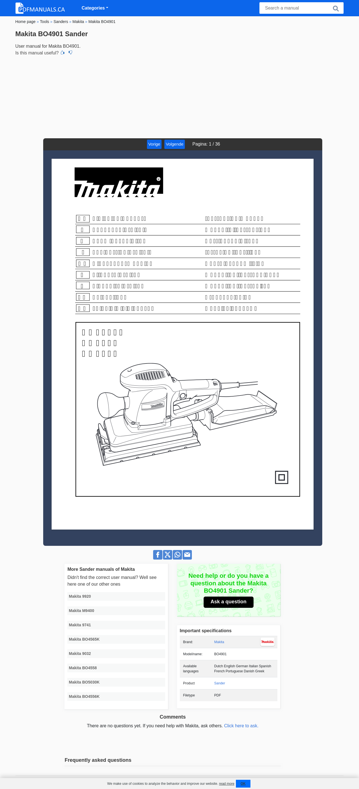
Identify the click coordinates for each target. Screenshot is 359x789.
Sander (219, 683)
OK (243, 784)
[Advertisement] (179, 96)
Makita (219, 642)
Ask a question (229, 601)
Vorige (154, 144)
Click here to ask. (241, 725)
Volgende (174, 144)
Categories (93, 8)
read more (226, 784)
